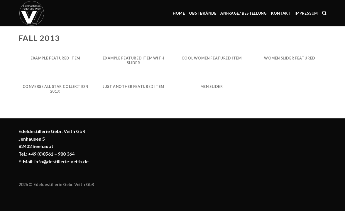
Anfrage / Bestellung (243, 13)
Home (179, 13)
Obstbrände (203, 13)
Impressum (306, 13)
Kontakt (281, 13)
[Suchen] (324, 13)
